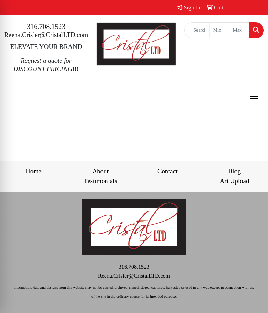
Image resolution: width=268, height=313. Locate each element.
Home (33, 171)
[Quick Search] (197, 30)
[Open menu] (254, 96)
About (100, 171)
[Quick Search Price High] (239, 30)
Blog (234, 171)
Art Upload (234, 181)
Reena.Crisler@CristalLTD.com (46, 34)
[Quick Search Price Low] (219, 30)
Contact (167, 171)
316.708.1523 (46, 26)
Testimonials (100, 181)
